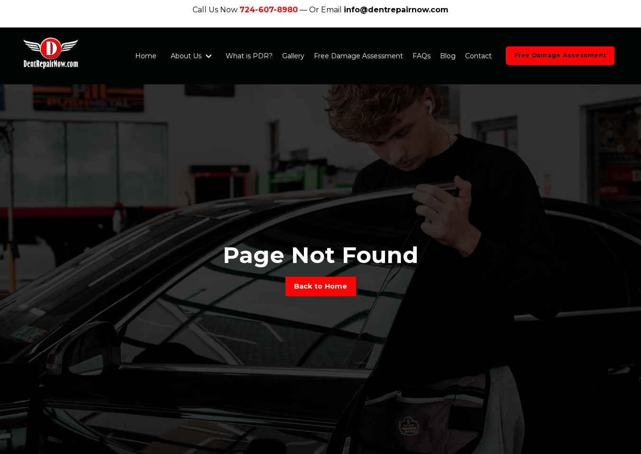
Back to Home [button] (321, 286)
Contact (478, 56)
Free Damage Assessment (358, 56)
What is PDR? (249, 56)
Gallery (293, 56)
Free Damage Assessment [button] (560, 55)
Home (145, 56)
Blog (448, 56)
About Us (191, 56)
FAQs (421, 56)
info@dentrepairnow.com (396, 9)
